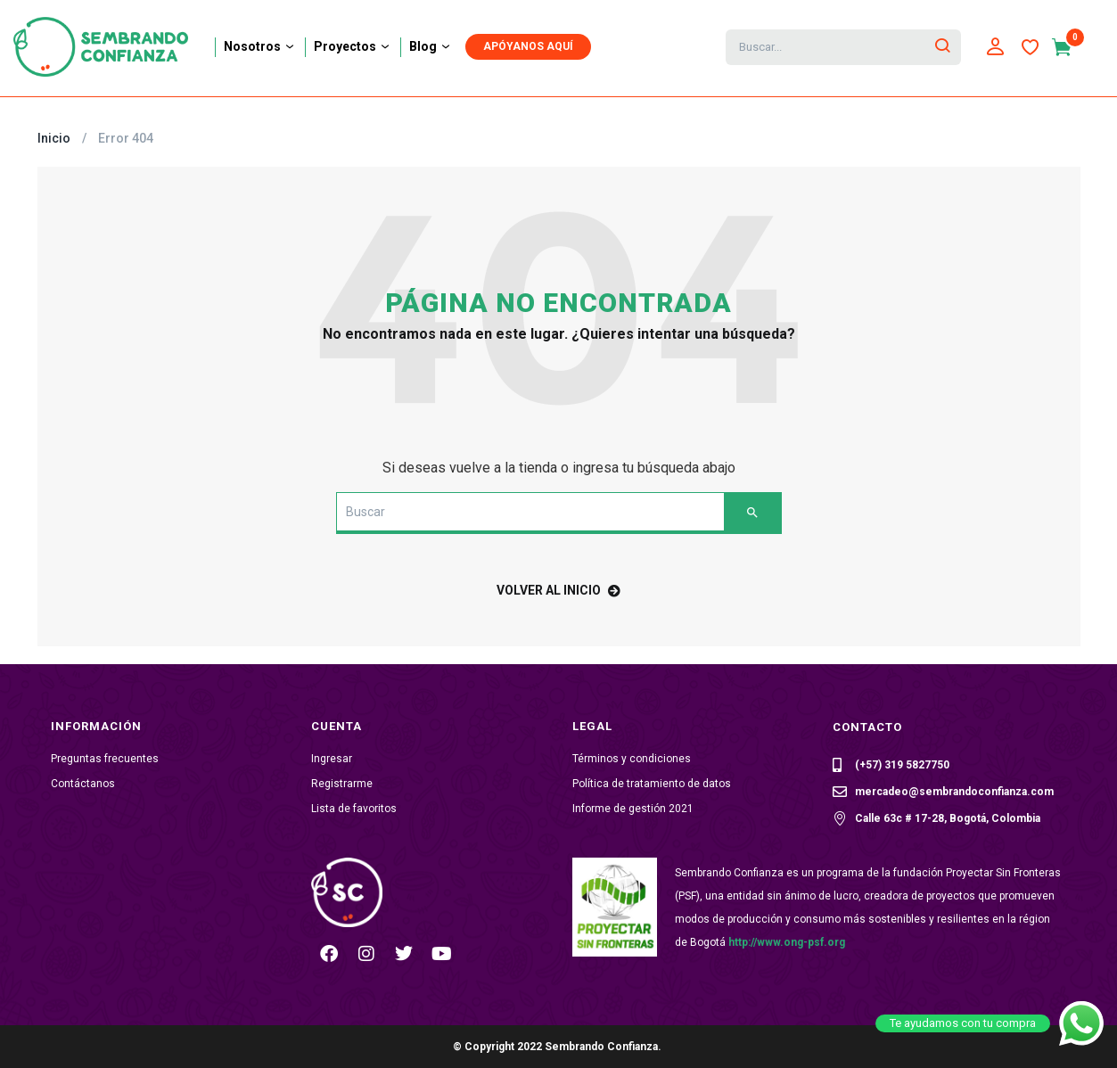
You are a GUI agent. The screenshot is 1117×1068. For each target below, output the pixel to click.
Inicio (53, 138)
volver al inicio (558, 590)
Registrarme (342, 783)
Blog (430, 46)
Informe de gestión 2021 (633, 808)
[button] (1070, 47)
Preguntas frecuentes (105, 758)
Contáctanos (83, 783)
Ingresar (331, 758)
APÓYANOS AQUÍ (528, 46)
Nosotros (260, 46)
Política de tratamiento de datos (651, 783)
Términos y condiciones (631, 758)
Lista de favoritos (354, 808)
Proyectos (352, 46)
